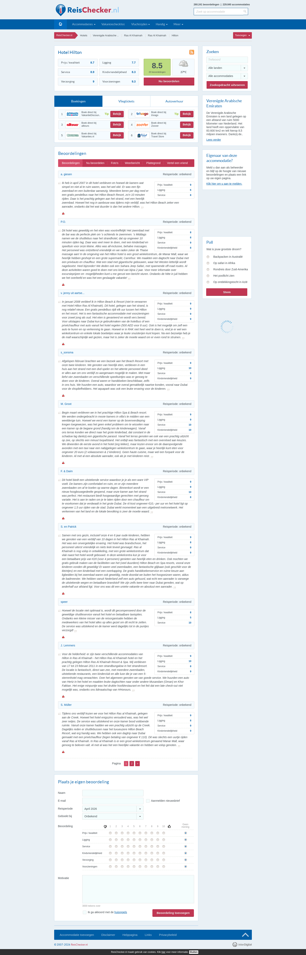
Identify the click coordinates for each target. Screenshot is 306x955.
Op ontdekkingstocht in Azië (230, 282)
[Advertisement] (226, 212)
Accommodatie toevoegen (77, 934)
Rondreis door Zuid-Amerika (230, 269)
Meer (177, 24)
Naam (61, 792)
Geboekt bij (65, 816)
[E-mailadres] (113, 801)
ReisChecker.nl (64, 35)
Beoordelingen (71, 163)
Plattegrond (153, 163)
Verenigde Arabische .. (106, 35)
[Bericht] (138, 889)
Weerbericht (132, 163)
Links (148, 934)
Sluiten (194, 952)
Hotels (83, 35)
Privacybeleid (168, 934)
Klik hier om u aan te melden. (224, 183)
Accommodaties (82, 24)
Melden (63, 213)
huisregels (120, 912)
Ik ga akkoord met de (107, 912)
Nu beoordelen (169, 81)
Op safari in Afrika (224, 263)
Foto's (114, 163)
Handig (160, 24)
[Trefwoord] (227, 60)
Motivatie (63, 878)
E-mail (62, 800)
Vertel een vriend (177, 163)
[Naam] (113, 793)
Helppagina (129, 934)
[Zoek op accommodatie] (218, 11)
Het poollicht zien (223, 275)
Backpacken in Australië (228, 256)
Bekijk (117, 113)
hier (163, 952)
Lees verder (213, 139)
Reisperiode (65, 808)
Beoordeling (65, 826)
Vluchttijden (139, 24)
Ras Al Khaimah (133, 35)
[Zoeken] (245, 11)
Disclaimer (108, 934)
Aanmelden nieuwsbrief (165, 800)
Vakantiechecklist (113, 24)
